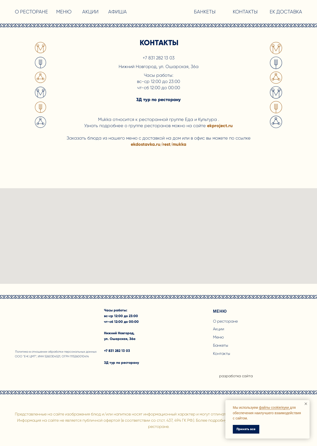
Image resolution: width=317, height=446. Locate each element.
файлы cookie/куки (274, 407)
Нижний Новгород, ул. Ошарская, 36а (159, 66)
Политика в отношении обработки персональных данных (56, 351)
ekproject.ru (220, 125)
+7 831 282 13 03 (159, 57)
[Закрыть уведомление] (305, 403)
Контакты (221, 353)
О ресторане (225, 321)
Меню (218, 337)
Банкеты (220, 345)
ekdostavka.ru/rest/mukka (158, 144)
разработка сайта (236, 376)
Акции (218, 329)
